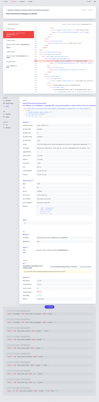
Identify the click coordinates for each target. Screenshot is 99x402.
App (4, 111)
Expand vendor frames (12, 24)
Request (5, 98)
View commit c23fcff (85, 266)
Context (5, 122)
